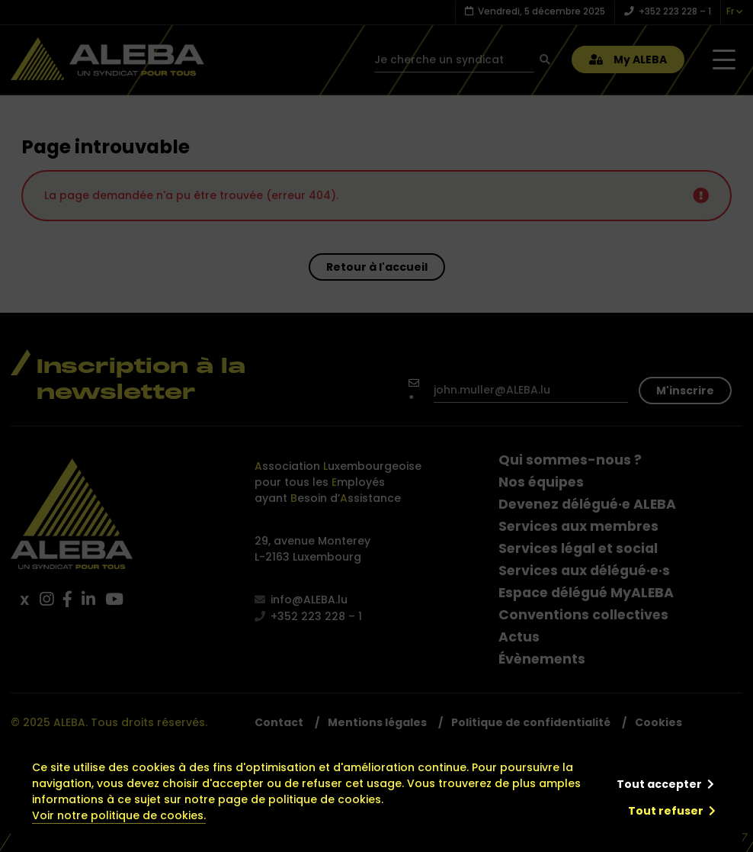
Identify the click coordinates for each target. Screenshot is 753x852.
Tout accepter (659, 784)
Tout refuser (665, 810)
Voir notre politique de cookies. (119, 815)
